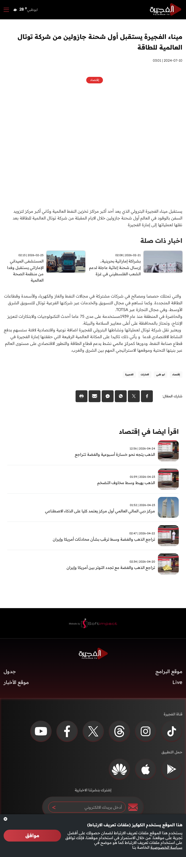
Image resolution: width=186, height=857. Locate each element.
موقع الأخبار (16, 683)
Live (177, 683)
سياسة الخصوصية (166, 847)
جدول (10, 672)
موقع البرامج (168, 672)
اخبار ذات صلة (161, 241)
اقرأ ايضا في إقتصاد (149, 432)
